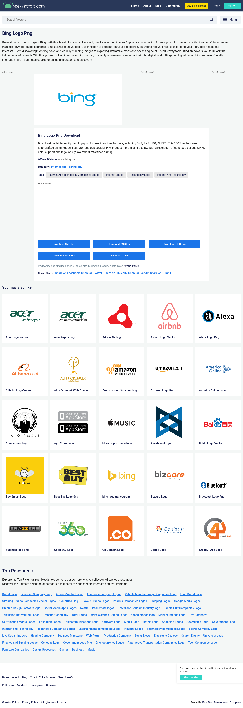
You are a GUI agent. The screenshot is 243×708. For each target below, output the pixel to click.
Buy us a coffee (196, 6)
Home (135, 6)
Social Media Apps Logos (60, 608)
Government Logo (223, 622)
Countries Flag (68, 601)
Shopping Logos (172, 622)
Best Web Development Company (221, 702)
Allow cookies (191, 677)
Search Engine (190, 635)
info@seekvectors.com (54, 702)
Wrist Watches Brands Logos (108, 615)
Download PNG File (119, 244)
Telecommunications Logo (81, 622)
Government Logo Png (77, 642)
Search (213, 20)
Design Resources (44, 649)
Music (91, 649)
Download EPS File (64, 255)
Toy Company (198, 615)
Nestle (84, 608)
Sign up (231, 5)
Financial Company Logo (36, 594)
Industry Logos (133, 628)
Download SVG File (64, 244)
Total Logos (79, 615)
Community (173, 6)
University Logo (213, 635)
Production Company (117, 635)
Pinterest (51, 685)
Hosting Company (42, 635)
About (147, 6)
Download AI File (119, 255)
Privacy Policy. (131, 265)
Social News (142, 635)
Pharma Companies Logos (130, 601)
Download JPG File (175, 244)
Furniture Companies (15, 649)
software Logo (111, 622)
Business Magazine (70, 635)
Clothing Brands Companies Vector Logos (29, 601)
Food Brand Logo (191, 594)
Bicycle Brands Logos (96, 601)
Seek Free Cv (65, 677)
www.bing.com (67, 159)
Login (216, 5)
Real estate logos (103, 608)
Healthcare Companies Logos (56, 628)
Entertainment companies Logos (99, 628)
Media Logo (131, 622)
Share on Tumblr (160, 273)
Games (63, 649)
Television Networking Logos (20, 615)
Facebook (22, 685)
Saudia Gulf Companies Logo (182, 608)
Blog (158, 6)
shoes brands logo (143, 615)
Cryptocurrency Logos (109, 642)
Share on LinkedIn (115, 273)
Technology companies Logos (166, 628)
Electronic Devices (166, 635)
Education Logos (50, 622)
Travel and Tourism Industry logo (139, 608)
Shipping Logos (161, 601)
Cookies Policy (10, 702)
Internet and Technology (66, 167)
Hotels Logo (150, 622)
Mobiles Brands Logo (172, 615)
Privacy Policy (30, 702)
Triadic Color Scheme (42, 677)
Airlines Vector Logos (69, 594)
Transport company (55, 615)
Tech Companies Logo (202, 642)
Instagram (37, 685)
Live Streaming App (14, 635)
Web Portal (93, 635)
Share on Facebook (67, 273)
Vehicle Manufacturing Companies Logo (150, 594)
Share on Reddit (138, 273)
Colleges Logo (50, 642)
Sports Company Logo (203, 628)
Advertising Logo (197, 622)
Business (78, 649)
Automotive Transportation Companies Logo (156, 642)
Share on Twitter (91, 273)
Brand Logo (9, 594)
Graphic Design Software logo (21, 608)
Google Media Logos (187, 601)
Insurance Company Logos (104, 594)
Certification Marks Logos (18, 622)
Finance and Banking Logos (20, 642)
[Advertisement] (16, 128)
